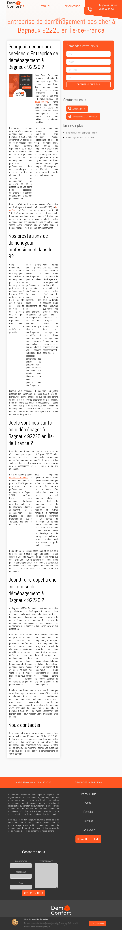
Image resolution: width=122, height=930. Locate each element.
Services (88, 821)
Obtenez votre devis (88, 84)
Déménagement (72, 6)
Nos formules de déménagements (82, 132)
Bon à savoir (61, 18)
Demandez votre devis (88, 782)
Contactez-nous (33, 893)
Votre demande (46, 861)
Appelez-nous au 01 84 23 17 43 (33, 782)
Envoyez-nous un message (85, 116)
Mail (21, 883)
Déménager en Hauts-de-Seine (80, 137)
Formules (46, 6)
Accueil (88, 803)
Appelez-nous (108, 7)
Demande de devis (88, 839)
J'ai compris (97, 923)
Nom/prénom (21, 861)
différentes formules (18, 477)
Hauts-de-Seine (41, 101)
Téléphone (21, 872)
